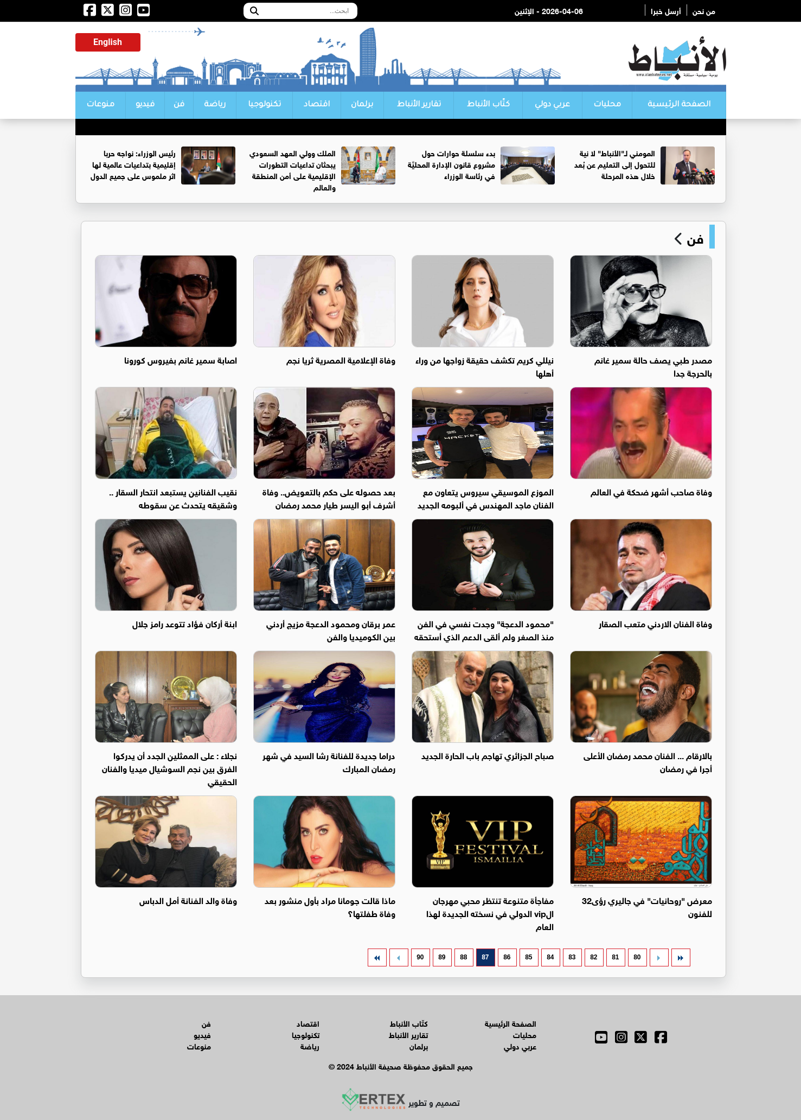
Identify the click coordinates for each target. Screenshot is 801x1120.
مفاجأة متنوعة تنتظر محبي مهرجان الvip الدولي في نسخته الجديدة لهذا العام (490, 912)
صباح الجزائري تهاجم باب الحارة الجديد (487, 754)
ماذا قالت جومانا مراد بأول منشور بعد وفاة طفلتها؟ (330, 906)
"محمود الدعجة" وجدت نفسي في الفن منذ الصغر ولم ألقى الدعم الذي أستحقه (484, 629)
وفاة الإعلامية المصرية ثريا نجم (340, 359)
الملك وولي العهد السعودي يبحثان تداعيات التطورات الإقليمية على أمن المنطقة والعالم (292, 169)
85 (528, 957)
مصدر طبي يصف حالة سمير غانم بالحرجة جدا (653, 365)
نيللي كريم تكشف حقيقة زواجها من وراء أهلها (484, 365)
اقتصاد (317, 105)
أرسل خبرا (666, 10)
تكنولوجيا (264, 105)
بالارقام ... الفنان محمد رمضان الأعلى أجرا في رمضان (648, 761)
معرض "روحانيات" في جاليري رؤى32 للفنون (647, 906)
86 (506, 957)
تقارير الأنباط (419, 105)
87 (485, 957)
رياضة (215, 105)
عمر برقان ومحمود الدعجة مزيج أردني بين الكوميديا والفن (330, 629)
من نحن (704, 10)
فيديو (145, 105)
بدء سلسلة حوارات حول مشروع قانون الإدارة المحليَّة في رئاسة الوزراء (451, 163)
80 (636, 957)
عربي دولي (552, 105)
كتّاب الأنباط (488, 105)
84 (550, 957)
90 (420, 957)
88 (463, 957)
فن (179, 105)
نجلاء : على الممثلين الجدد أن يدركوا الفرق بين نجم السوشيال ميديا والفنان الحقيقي (169, 767)
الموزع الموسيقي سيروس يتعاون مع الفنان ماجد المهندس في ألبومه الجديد (486, 497)
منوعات (100, 105)
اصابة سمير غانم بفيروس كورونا (180, 359)
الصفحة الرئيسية (679, 105)
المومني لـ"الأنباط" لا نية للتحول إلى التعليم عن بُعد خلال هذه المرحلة (614, 163)
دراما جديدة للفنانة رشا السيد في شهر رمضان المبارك (328, 761)
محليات (607, 105)
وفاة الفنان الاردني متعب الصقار (655, 622)
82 (593, 957)
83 (571, 957)
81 (615, 957)
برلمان (362, 105)
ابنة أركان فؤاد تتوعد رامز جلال (184, 622)
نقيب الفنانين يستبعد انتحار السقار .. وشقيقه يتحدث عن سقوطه (173, 497)
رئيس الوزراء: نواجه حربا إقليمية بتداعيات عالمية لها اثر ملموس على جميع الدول (133, 163)
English (107, 42)
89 (441, 957)
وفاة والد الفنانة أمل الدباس (188, 899)
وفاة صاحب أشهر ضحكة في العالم (651, 490)
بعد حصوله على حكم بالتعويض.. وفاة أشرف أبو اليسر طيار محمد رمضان (328, 497)
